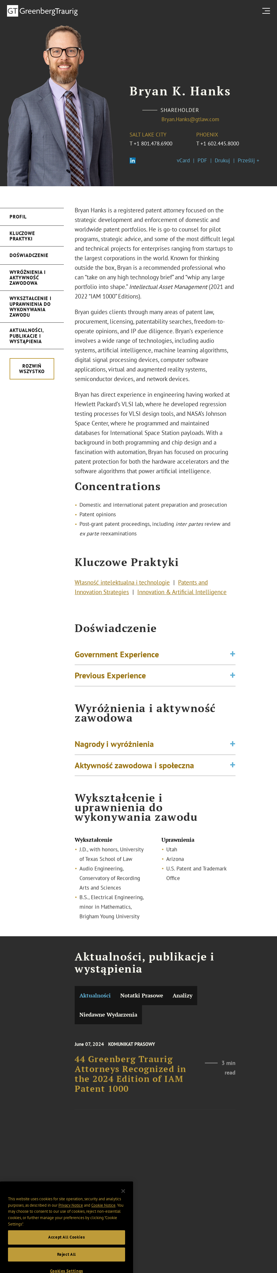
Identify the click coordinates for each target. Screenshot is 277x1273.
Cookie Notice (103, 1213)
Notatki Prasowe (141, 995)
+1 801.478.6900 (153, 143)
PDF (202, 160)
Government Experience (117, 656)
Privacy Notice (70, 1213)
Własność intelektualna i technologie (122, 584)
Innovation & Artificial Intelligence (182, 593)
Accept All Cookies (66, 1245)
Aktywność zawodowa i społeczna (134, 767)
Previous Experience (110, 678)
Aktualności (95, 995)
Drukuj (222, 160)
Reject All (66, 1262)
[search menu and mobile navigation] (267, 11)
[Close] (123, 1199)
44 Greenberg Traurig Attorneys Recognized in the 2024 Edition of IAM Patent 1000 (130, 1079)
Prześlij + (248, 160)
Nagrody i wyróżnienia (114, 746)
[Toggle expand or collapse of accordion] (233, 657)
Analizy (182, 995)
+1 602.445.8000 (219, 143)
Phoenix (207, 134)
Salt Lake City (148, 134)
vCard (183, 160)
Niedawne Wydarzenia (108, 1014)
